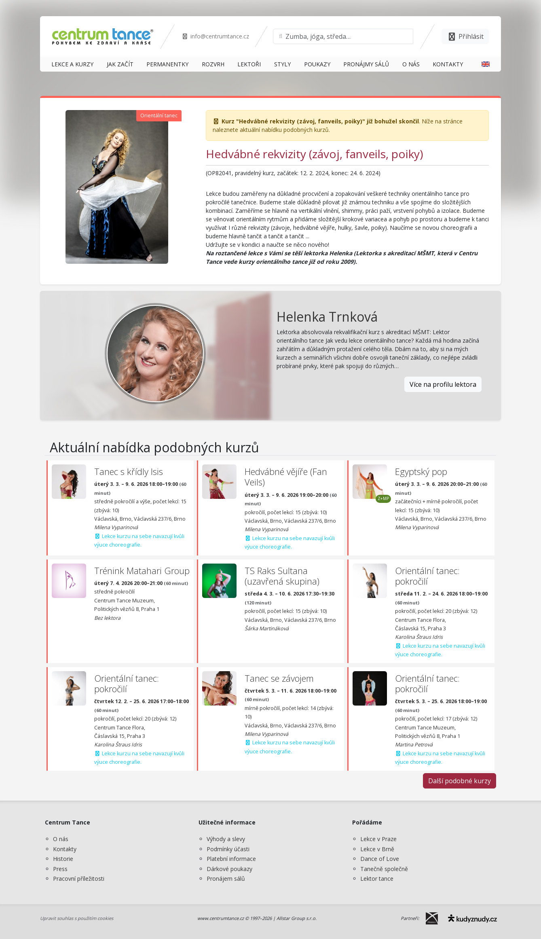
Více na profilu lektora (443, 384)
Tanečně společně (384, 869)
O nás (60, 839)
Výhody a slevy (226, 839)
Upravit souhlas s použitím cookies (76, 918)
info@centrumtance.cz (215, 36)
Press (60, 869)
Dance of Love (379, 859)
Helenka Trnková (327, 316)
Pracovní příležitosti (78, 878)
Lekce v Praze (378, 839)
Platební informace (231, 859)
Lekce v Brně (377, 849)
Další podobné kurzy (459, 780)
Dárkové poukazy (229, 869)
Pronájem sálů (226, 878)
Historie (63, 859)
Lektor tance (376, 878)
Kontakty (64, 849)
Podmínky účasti (228, 849)
